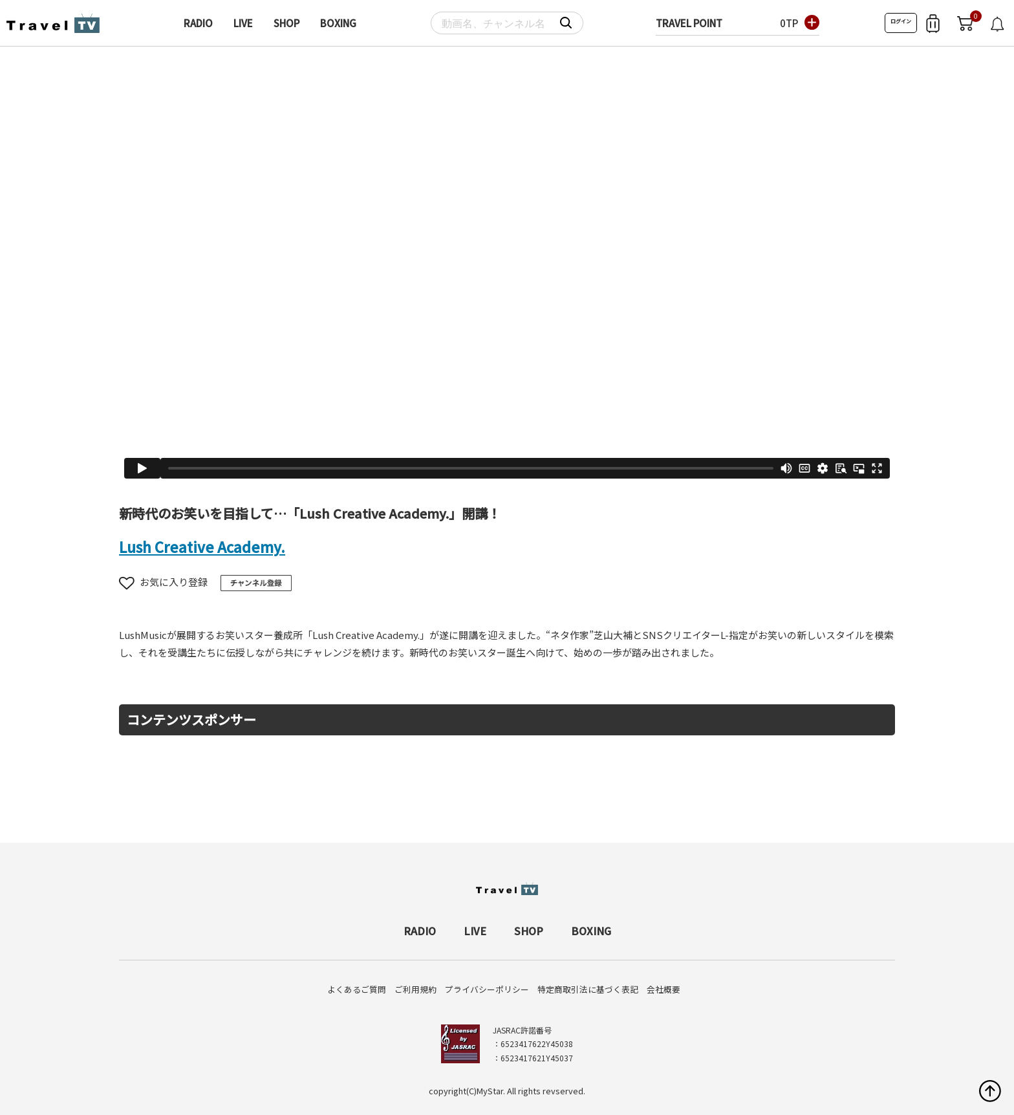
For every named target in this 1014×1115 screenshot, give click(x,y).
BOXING (338, 23)
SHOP (286, 23)
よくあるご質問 (356, 989)
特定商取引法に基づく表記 (587, 989)
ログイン (900, 21)
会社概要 (663, 989)
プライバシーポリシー (487, 989)
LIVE (243, 23)
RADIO (198, 23)
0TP (789, 23)
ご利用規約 (415, 989)
